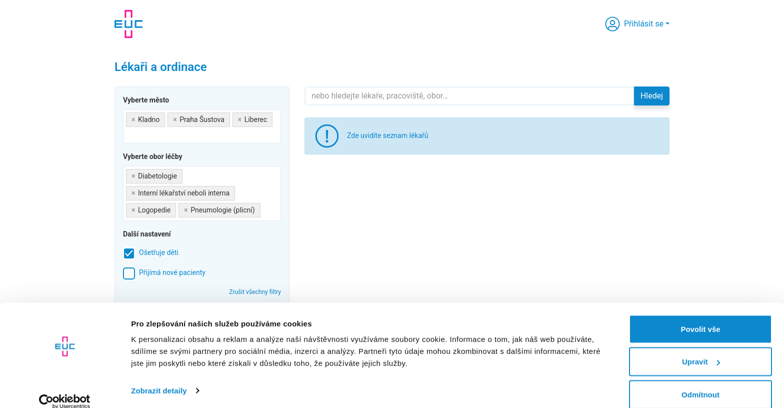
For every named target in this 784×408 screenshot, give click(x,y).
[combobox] (202, 127)
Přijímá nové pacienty (172, 272)
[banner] (128, 24)
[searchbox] (129, 135)
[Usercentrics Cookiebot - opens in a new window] (64, 388)
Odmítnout (701, 381)
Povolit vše (700, 316)
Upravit (701, 348)
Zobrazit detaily (159, 377)
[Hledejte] (469, 96)
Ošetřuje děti (158, 252)
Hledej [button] (651, 95)
